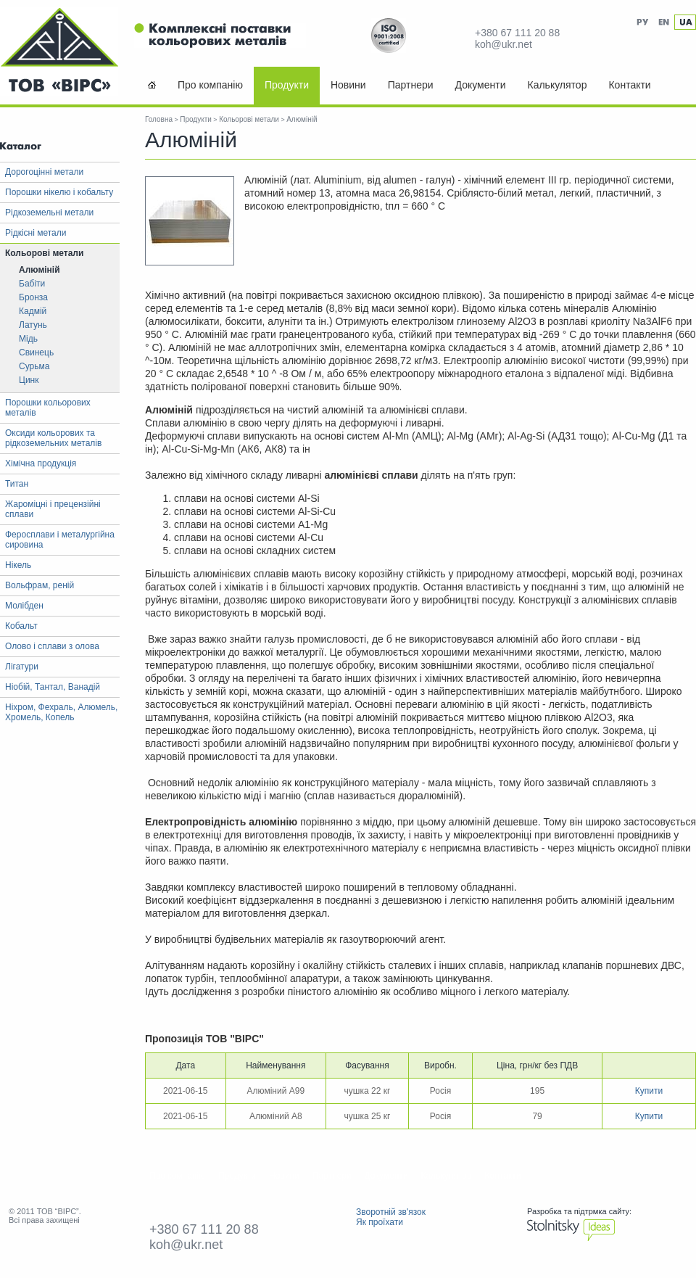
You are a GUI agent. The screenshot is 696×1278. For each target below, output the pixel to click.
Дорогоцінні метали (44, 172)
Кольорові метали (44, 253)
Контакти (629, 85)
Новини (348, 85)
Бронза (33, 297)
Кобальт (21, 626)
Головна (159, 119)
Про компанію (210, 85)
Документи (480, 85)
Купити (649, 1091)
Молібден (24, 606)
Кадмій (32, 311)
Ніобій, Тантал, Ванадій (52, 687)
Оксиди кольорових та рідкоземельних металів (53, 438)
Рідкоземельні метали (49, 212)
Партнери (411, 85)
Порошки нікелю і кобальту (59, 192)
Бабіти (32, 284)
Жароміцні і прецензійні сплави (53, 509)
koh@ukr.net (503, 44)
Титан (16, 484)
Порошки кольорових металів (48, 407)
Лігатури (21, 666)
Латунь (33, 325)
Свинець (36, 352)
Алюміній (39, 270)
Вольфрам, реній (39, 585)
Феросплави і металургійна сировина (60, 539)
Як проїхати (379, 1222)
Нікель (18, 565)
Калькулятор (557, 85)
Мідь (28, 339)
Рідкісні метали (35, 233)
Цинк (28, 380)
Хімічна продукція (40, 463)
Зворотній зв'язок (391, 1212)
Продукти (287, 85)
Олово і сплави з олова (52, 646)
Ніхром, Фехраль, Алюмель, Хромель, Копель (61, 712)
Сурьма (34, 366)
